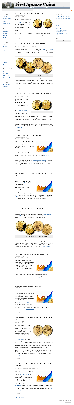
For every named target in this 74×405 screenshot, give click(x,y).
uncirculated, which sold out (21, 121)
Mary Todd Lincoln (6, 50)
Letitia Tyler (5, 58)
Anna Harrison (5, 57)
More (27, 10)
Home (4, 10)
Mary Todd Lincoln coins (22, 110)
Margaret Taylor (6, 64)
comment (18, 38)
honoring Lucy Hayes (22, 182)
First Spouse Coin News (12, 10)
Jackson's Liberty (6, 75)
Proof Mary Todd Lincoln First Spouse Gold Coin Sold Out (33, 93)
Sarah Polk (5, 62)
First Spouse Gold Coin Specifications (63, 16)
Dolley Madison (6, 90)
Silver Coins (58, 93)
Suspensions (46, 155)
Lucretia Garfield (6, 37)
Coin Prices (17, 46)
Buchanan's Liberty (6, 48)
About (31, 10)
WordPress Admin (68, 401)
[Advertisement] (63, 65)
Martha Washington (6, 84)
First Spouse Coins (65, 6)
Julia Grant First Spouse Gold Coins (24, 302)
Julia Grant (28, 276)
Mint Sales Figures (19, 16)
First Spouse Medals (25, 46)
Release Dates (33, 46)
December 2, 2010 (44, 341)
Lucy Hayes (5, 35)
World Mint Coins (59, 95)
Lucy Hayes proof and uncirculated (40, 160)
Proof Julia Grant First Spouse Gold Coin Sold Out (30, 13)
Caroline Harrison (6, 21)
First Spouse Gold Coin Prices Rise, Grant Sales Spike (31, 255)
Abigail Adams (5, 86)
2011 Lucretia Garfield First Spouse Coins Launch (30, 43)
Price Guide (22, 10)
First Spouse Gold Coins (24, 374)
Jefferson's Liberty (6, 88)
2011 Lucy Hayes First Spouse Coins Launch (29, 208)
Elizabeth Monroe (6, 71)
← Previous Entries (20, 397)
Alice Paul (5, 16)
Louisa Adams (5, 73)
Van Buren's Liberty (6, 77)
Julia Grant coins (19, 196)
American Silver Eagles (60, 92)
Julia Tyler (5, 60)
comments (18, 88)
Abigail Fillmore (6, 44)
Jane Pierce (5, 46)
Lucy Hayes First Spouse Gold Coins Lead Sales (30, 135)
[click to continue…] (47, 35)
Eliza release (28, 306)
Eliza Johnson (5, 31)
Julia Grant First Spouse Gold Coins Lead (28, 286)
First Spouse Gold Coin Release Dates (63, 18)
